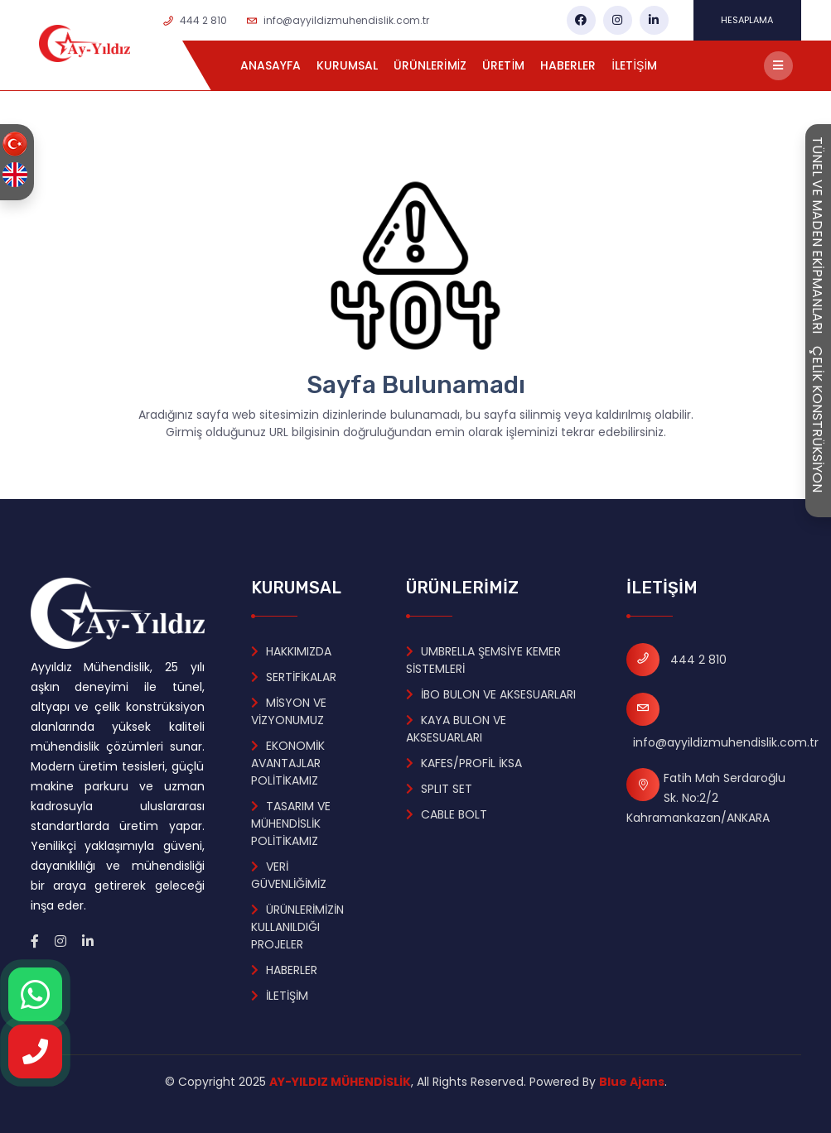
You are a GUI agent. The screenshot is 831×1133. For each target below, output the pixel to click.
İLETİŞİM (634, 65)
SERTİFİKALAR (293, 677)
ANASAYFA (270, 65)
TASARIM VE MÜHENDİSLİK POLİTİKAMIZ (291, 823)
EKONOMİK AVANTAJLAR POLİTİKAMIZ (288, 763)
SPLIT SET (439, 788)
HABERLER (568, 65)
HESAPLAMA (747, 19)
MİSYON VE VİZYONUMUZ (288, 711)
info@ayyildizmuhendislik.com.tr (346, 20)
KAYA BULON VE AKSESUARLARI (456, 729)
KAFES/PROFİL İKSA (464, 763)
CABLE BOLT (446, 814)
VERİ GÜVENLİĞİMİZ (288, 875)
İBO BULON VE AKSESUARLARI (491, 694)
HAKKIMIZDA (291, 651)
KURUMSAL (347, 65)
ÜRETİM (503, 65)
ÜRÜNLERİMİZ (430, 65)
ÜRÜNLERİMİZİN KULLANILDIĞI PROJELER (297, 927)
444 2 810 (203, 20)
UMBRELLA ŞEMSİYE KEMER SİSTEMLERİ (483, 660)
